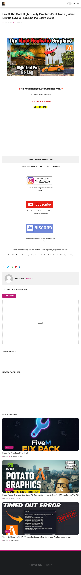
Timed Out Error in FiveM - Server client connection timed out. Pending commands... (36, 537)
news (7, 531)
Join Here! (65, 250)
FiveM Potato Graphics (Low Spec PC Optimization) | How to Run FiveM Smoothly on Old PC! (40, 495)
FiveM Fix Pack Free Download (15, 453)
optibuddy (9, 447)
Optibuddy (48, 565)
